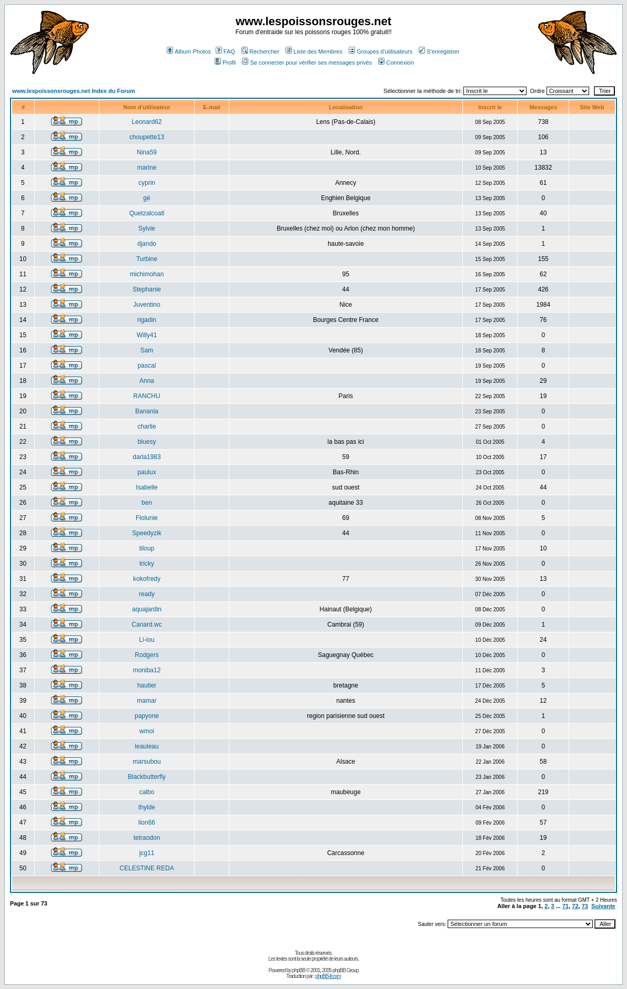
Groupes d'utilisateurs (380, 51)
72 (575, 906)
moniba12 (147, 670)
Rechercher (260, 51)
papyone (147, 716)
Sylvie (146, 228)
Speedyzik (146, 533)
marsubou (146, 761)
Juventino (146, 304)
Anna (146, 380)
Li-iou (146, 639)
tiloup (147, 548)
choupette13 (146, 137)
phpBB (298, 970)
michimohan (147, 274)
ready (147, 594)
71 (565, 906)
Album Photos (188, 51)
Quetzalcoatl (147, 213)
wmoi (146, 731)
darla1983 (146, 457)
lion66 (146, 822)
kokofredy (146, 578)
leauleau (146, 746)
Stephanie (147, 289)
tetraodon (147, 837)
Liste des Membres (314, 51)
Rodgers (146, 655)
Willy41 (147, 335)
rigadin (146, 320)
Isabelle (146, 487)
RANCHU (146, 396)
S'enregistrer (439, 51)
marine (147, 167)
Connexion (396, 62)
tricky (146, 563)
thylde (146, 807)
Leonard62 (146, 122)
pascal (147, 365)
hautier (147, 685)
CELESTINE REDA (146, 868)
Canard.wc (146, 624)
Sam (147, 350)
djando (146, 243)
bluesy (147, 441)
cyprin (146, 182)
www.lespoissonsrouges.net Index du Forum (73, 91)
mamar (146, 700)
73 (585, 906)
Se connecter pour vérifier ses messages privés (307, 62)
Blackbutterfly (147, 776)
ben (146, 502)
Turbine (146, 259)
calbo (147, 792)
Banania (146, 411)
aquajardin (146, 609)
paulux (146, 472)
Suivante (603, 906)
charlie (146, 426)
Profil (225, 62)
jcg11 (147, 853)
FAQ (225, 51)
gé (146, 198)
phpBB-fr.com (328, 976)
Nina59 (147, 152)
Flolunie (147, 518)
